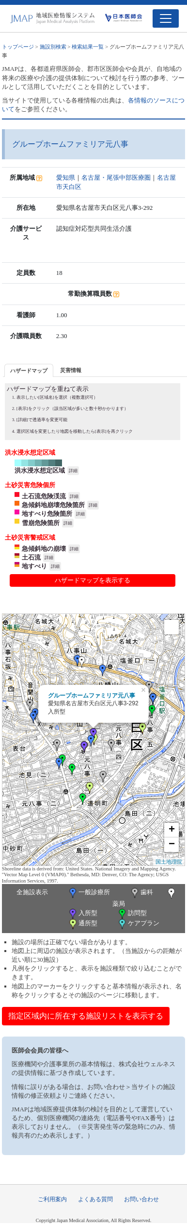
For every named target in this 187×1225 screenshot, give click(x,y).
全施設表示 (32, 892)
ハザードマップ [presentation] (28, 371)
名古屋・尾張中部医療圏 (116, 177)
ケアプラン (138, 924)
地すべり (34, 566)
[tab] (28, 370)
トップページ (18, 47)
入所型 (82, 914)
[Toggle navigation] (165, 18)
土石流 (31, 557)
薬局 (144, 897)
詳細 (73, 470)
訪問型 (132, 914)
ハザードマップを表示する (92, 580)
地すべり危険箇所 (47, 513)
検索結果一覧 (88, 47)
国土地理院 (169, 862)
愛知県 (65, 177)
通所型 (82, 924)
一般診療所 (88, 893)
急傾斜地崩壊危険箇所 (53, 505)
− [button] (172, 844)
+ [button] (172, 830)
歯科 (141, 893)
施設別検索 (53, 47)
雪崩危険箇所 (41, 523)
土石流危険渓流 (44, 496)
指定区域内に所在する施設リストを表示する (85, 1016)
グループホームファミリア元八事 (91, 695)
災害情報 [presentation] (70, 370)
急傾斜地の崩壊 (44, 548)
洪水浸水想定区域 (40, 470)
